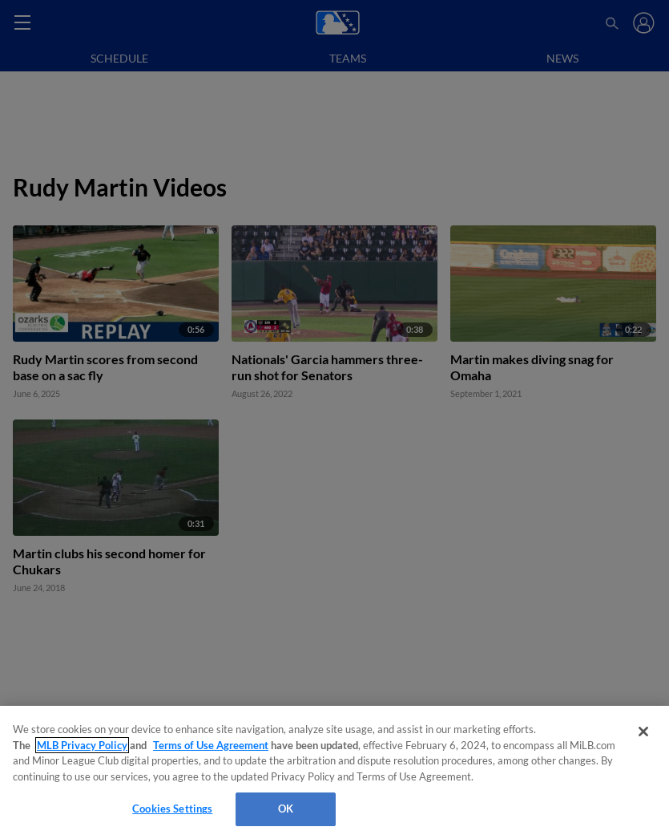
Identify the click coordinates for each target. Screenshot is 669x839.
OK (285, 808)
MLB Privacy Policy (82, 745)
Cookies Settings (172, 808)
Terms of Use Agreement (210, 745)
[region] (334, 772)
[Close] (643, 731)
